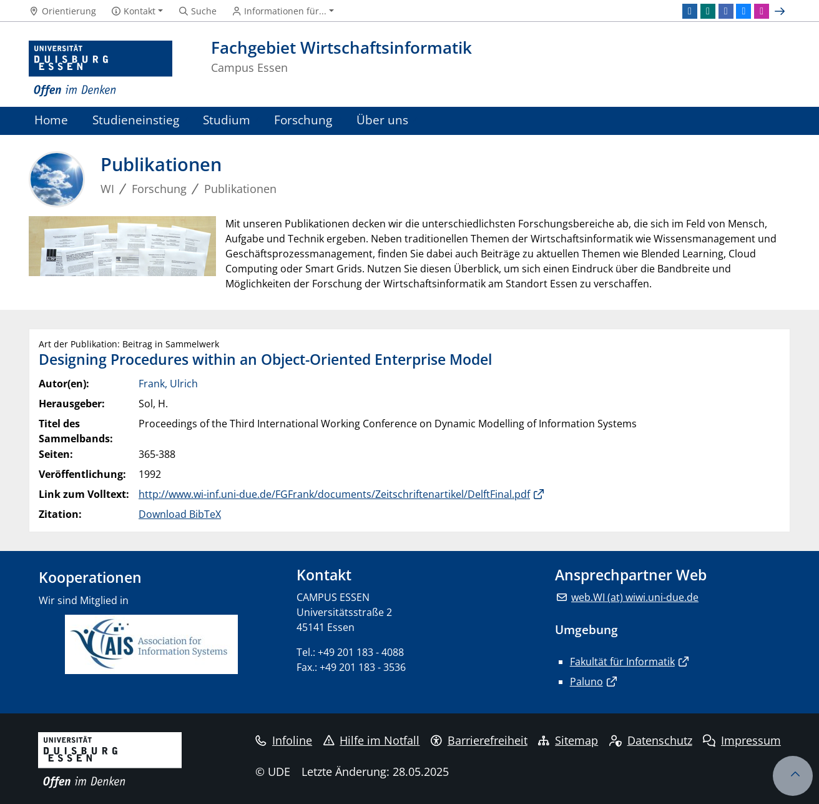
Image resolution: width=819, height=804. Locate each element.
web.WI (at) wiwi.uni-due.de (635, 597)
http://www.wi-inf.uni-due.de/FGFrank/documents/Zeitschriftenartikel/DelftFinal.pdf (334, 494)
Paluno (586, 681)
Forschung (303, 119)
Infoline (283, 740)
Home (51, 119)
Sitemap (568, 740)
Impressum (742, 740)
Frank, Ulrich (168, 383)
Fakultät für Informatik (622, 661)
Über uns (382, 119)
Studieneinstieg (135, 119)
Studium (226, 119)
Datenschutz (650, 740)
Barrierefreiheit (479, 740)
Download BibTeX (180, 514)
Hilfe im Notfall (371, 740)
